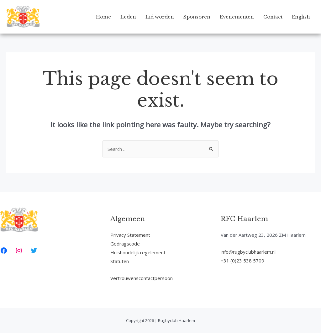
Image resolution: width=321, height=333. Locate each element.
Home (103, 17)
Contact (272, 17)
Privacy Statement (130, 235)
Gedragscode (125, 243)
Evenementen (237, 17)
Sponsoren (196, 17)
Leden (128, 17)
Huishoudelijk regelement (138, 252)
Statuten (119, 261)
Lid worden (159, 17)
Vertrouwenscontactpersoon (141, 278)
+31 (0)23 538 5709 (242, 260)
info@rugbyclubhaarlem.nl (248, 252)
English (301, 17)
